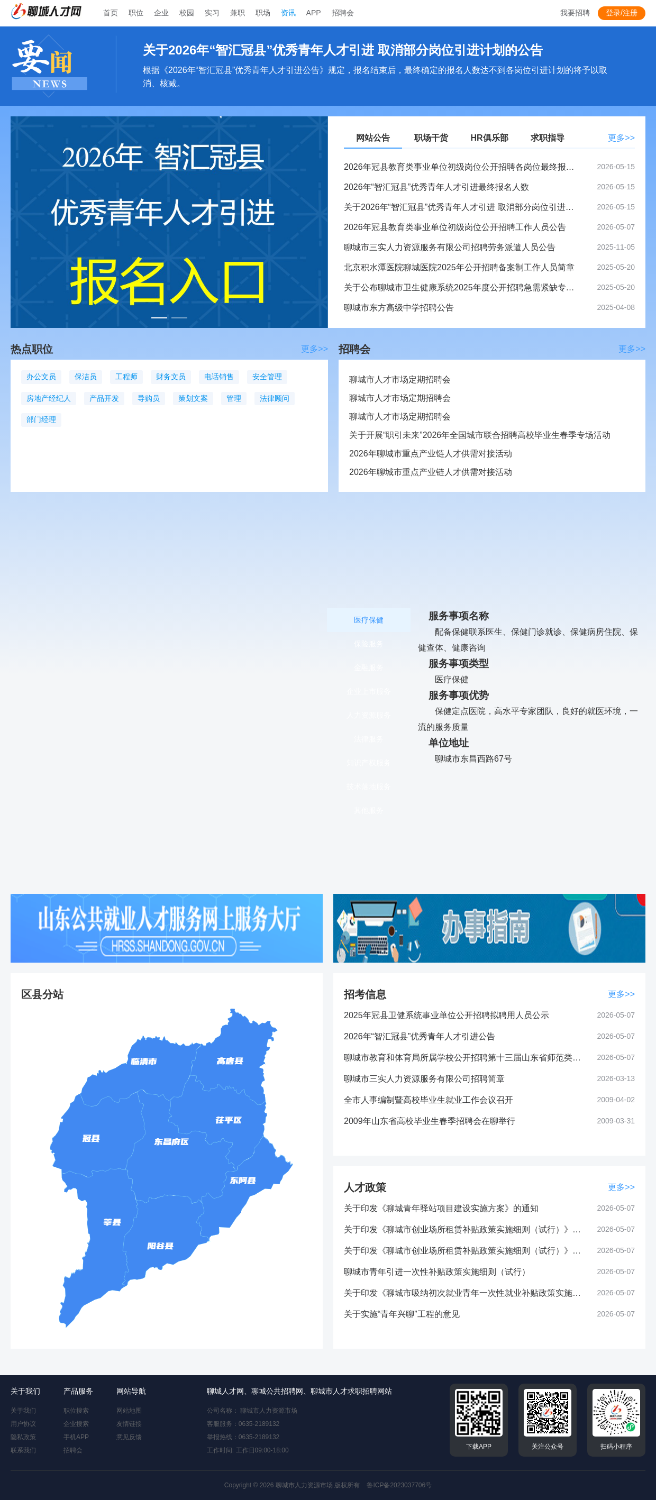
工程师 (126, 376)
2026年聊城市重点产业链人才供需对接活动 (430, 453)
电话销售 (219, 376)
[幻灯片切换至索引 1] (159, 317)
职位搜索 (76, 1410)
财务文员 (171, 376)
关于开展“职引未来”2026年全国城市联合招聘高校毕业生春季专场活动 (480, 435)
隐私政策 (23, 1437)
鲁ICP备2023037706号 (399, 1485)
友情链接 (129, 1424)
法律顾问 (274, 398)
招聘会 (73, 1450)
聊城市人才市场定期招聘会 (400, 379)
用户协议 (23, 1424)
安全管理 (267, 376)
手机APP (76, 1437)
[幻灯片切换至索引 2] (179, 317)
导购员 (149, 398)
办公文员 (41, 376)
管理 (233, 398)
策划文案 (193, 398)
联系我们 (23, 1450)
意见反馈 (129, 1437)
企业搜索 (76, 1424)
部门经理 (41, 419)
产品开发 (104, 398)
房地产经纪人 (48, 398)
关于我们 (23, 1410)
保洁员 (86, 376)
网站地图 (129, 1410)
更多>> (621, 137)
